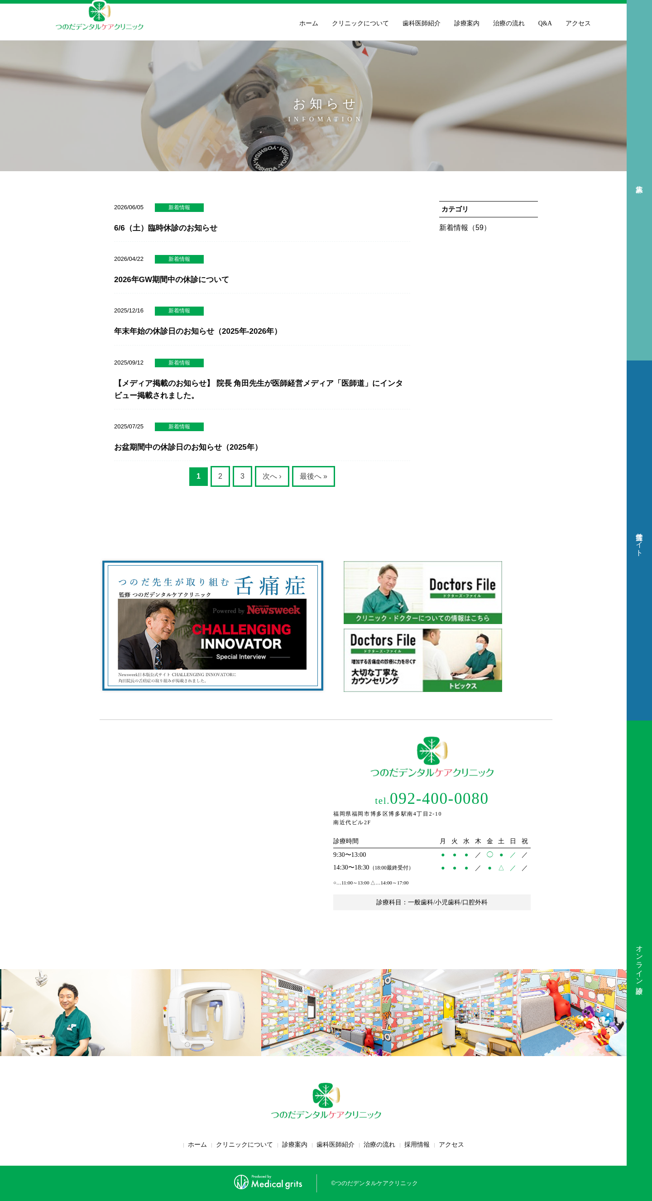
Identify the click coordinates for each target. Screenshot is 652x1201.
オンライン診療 (639, 961)
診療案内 (466, 23)
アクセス (578, 23)
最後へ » (313, 476)
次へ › (272, 476)
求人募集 (639, 180)
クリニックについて (360, 23)
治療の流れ (509, 23)
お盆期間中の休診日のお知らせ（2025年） (188, 447)
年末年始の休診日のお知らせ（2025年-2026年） (198, 331)
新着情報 (179, 207)
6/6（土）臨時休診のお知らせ (165, 228)
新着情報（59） (465, 227)
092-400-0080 (432, 798)
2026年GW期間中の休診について (171, 279)
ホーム (308, 23)
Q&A (545, 23)
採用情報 (417, 1144)
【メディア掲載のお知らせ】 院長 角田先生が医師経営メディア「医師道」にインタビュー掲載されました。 (258, 389)
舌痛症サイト (639, 540)
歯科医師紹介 (422, 23)
